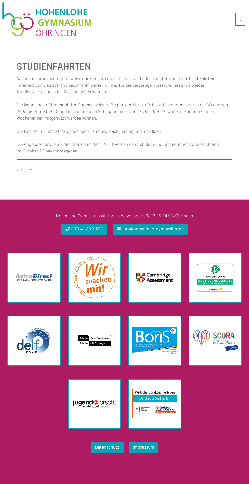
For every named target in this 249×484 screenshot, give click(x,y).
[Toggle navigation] (240, 19)
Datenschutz (107, 447)
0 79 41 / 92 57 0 (84, 229)
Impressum (143, 447)
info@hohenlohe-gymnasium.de (150, 229)
